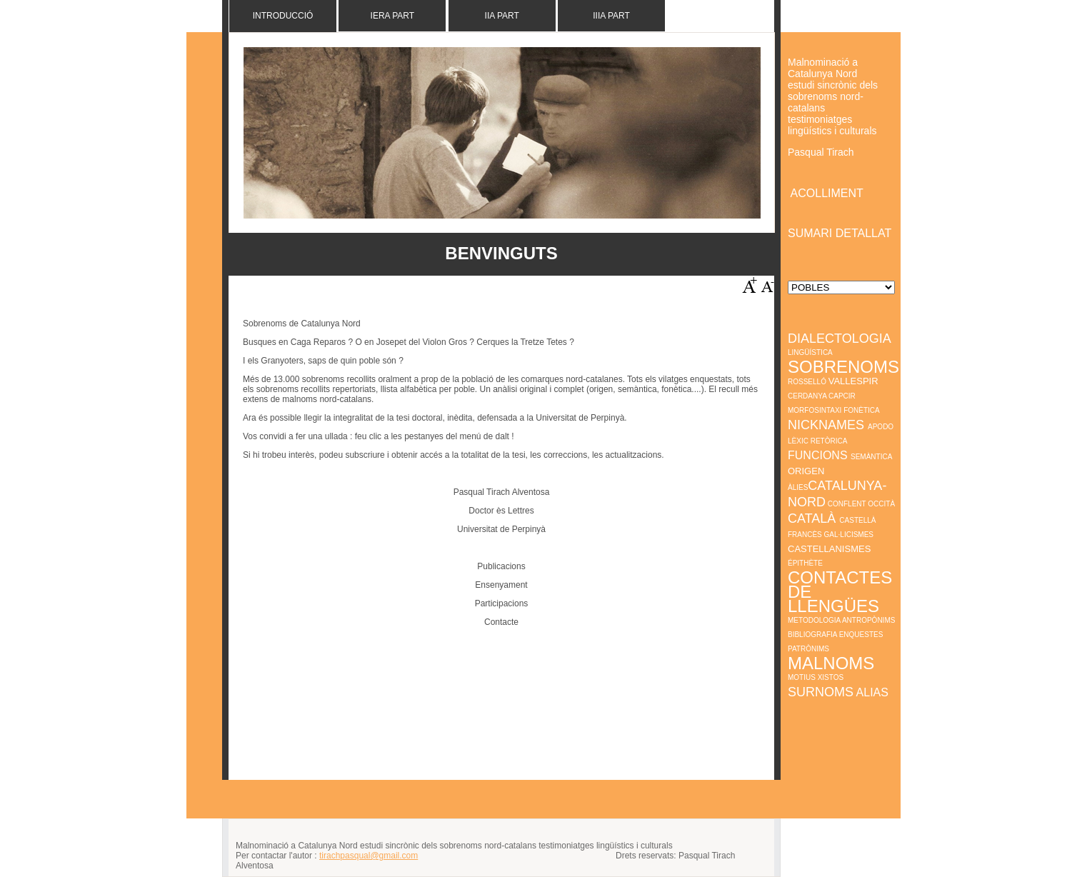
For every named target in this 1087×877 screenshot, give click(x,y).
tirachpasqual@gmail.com (368, 856)
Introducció (283, 16)
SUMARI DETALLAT (841, 233)
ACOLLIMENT (827, 193)
